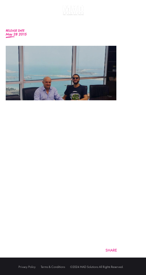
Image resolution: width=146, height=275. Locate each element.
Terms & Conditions (53, 267)
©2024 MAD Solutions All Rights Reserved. (96, 267)
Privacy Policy (27, 267)
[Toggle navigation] (10, 16)
